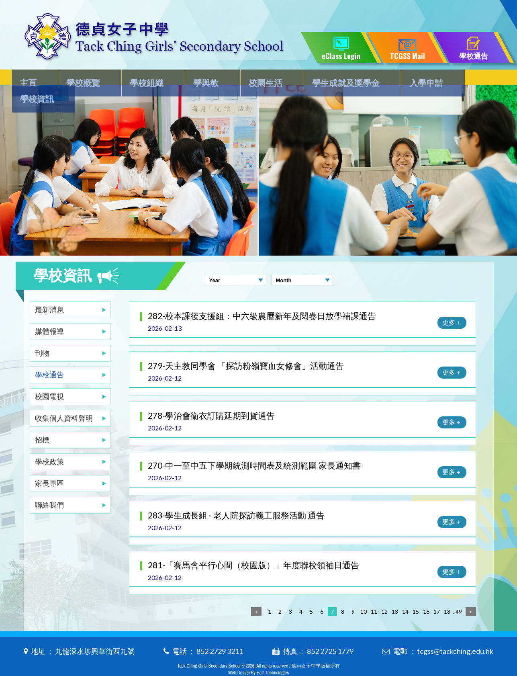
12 (384, 595)
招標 (42, 423)
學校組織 (143, 79)
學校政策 (49, 445)
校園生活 (254, 79)
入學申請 (409, 79)
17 (436, 595)
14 (405, 595)
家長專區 (49, 467)
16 (426, 595)
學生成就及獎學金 (331, 79)
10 (363, 595)
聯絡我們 (49, 488)
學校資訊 (469, 79)
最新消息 (49, 293)
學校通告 (49, 358)
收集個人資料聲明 (64, 401)
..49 (457, 595)
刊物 (42, 336)
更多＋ (452, 306)
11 (374, 595)
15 (416, 595)
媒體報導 (49, 315)
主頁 (32, 79)
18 (447, 595)
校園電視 (49, 380)
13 (395, 595)
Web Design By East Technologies (258, 656)
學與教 (199, 79)
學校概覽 (83, 79)
